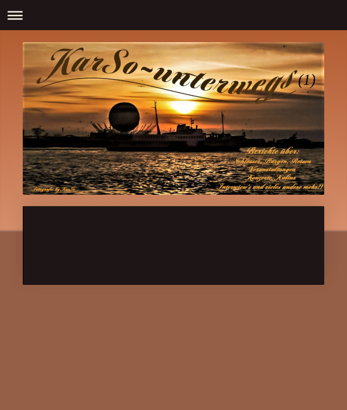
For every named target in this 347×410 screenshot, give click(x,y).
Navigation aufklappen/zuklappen (173, 15)
